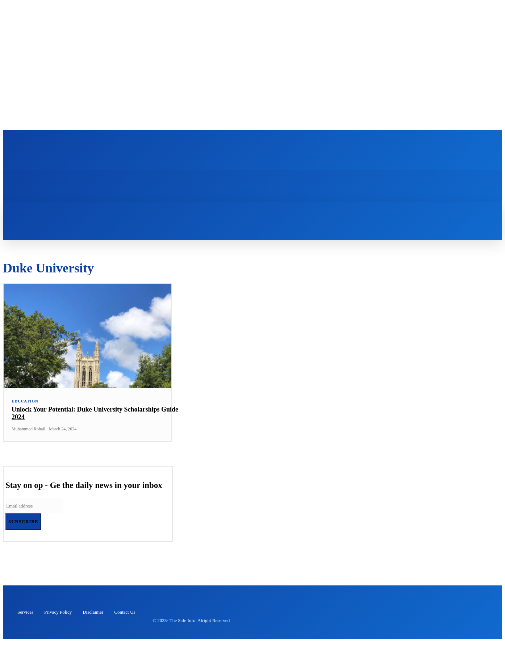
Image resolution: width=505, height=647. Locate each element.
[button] (106, 215)
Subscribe (23, 526)
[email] (34, 511)
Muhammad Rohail (28, 434)
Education (25, 406)
